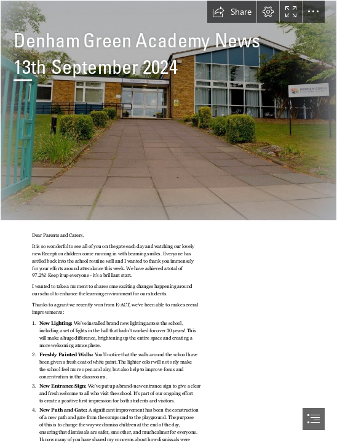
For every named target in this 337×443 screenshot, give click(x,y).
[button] (231, 12)
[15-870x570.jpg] (168, 110)
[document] (168, 221)
